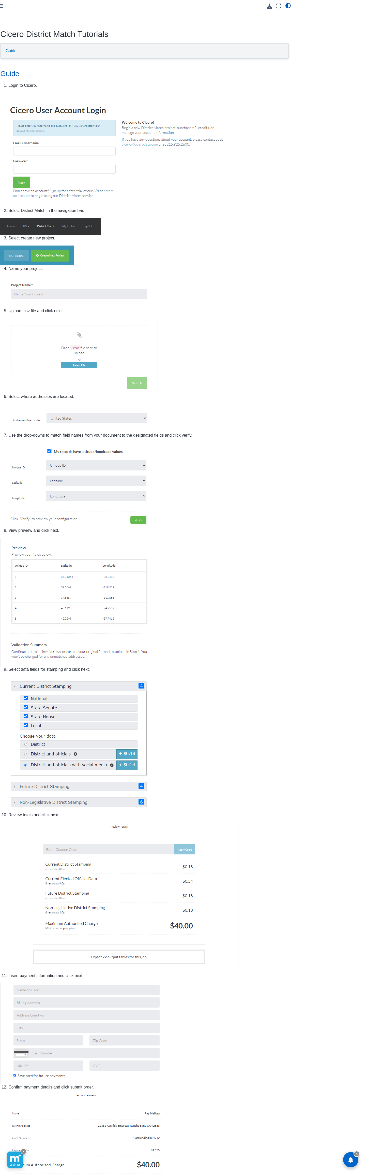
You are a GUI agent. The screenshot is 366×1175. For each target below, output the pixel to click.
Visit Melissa (92, 1156)
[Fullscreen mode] (278, 6)
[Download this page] (269, 6)
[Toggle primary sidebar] (82, 6)
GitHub (160, 1156)
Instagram (217, 1156)
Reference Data (19, 77)
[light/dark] (288, 5)
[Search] (36, 40)
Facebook (187, 1156)
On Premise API (20, 61)
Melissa (13, 85)
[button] (36, 18)
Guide (92, 51)
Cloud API (15, 53)
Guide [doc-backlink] (90, 74)
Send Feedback (128, 1156)
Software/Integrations (24, 69)
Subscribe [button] (243, 1156)
